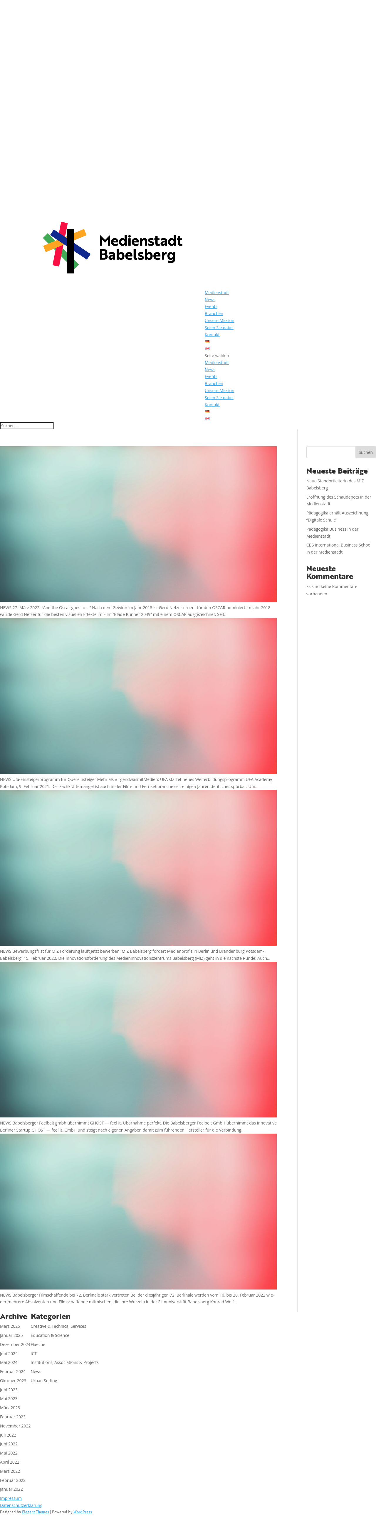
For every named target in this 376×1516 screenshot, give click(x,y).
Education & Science (50, 1335)
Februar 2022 (13, 1480)
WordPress (82, 1512)
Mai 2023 (9, 1398)
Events (211, 306)
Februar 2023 (13, 1417)
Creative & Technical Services (58, 1326)
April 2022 (9, 1462)
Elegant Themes (35, 1512)
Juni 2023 (9, 1389)
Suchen (366, 452)
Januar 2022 (11, 1489)
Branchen (214, 313)
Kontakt (212, 334)
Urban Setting (44, 1380)
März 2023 (10, 1407)
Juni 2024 (9, 1353)
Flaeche (38, 1344)
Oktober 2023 (13, 1380)
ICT (34, 1353)
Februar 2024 (13, 1371)
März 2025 (10, 1326)
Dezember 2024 (15, 1344)
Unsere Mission (219, 320)
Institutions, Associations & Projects (65, 1362)
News (210, 299)
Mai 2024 (9, 1362)
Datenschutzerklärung (21, 1505)
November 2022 (15, 1426)
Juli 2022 (8, 1435)
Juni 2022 (9, 1444)
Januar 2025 (11, 1335)
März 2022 (10, 1471)
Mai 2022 (9, 1453)
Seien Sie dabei (219, 327)
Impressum (11, 1498)
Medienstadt (217, 292)
